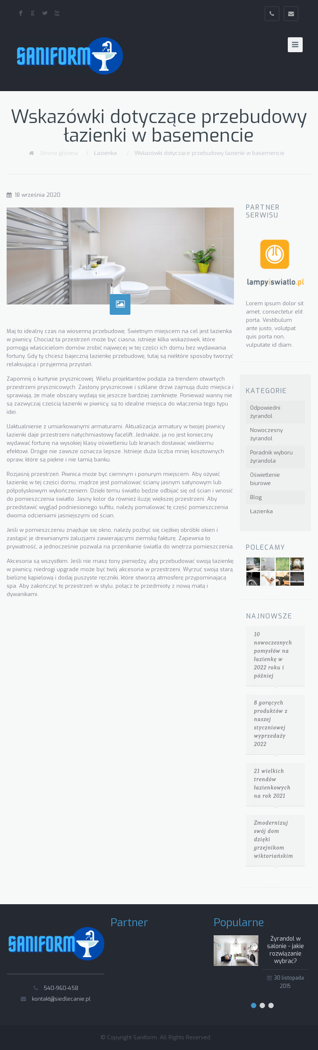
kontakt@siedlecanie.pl (61, 998)
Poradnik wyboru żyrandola (271, 456)
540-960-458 (60, 988)
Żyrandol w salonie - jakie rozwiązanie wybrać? (285, 950)
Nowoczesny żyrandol (266, 434)
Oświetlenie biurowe (265, 479)
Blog (256, 497)
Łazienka (105, 153)
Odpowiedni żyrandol (265, 412)
